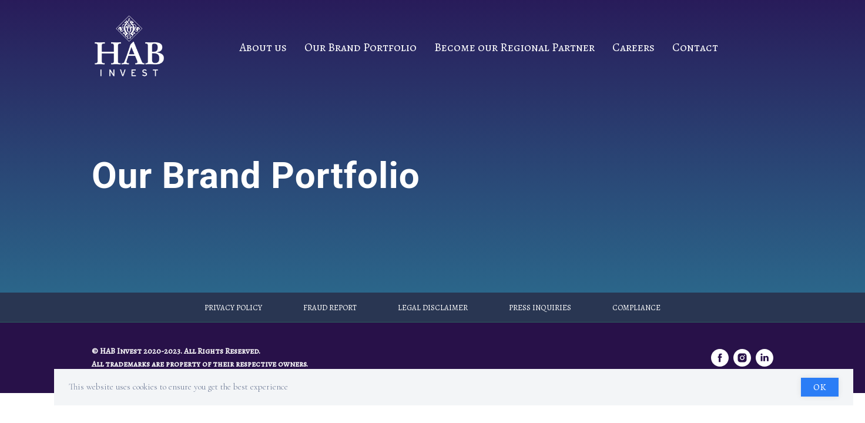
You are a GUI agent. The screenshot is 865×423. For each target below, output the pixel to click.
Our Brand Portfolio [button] (360, 47)
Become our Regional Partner (514, 47)
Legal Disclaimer (433, 308)
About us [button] (263, 47)
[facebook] (720, 358)
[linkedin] (764, 358)
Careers (633, 47)
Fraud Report (330, 308)
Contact (695, 47)
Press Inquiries (540, 308)
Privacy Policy (233, 308)
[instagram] (742, 358)
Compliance (636, 308)
